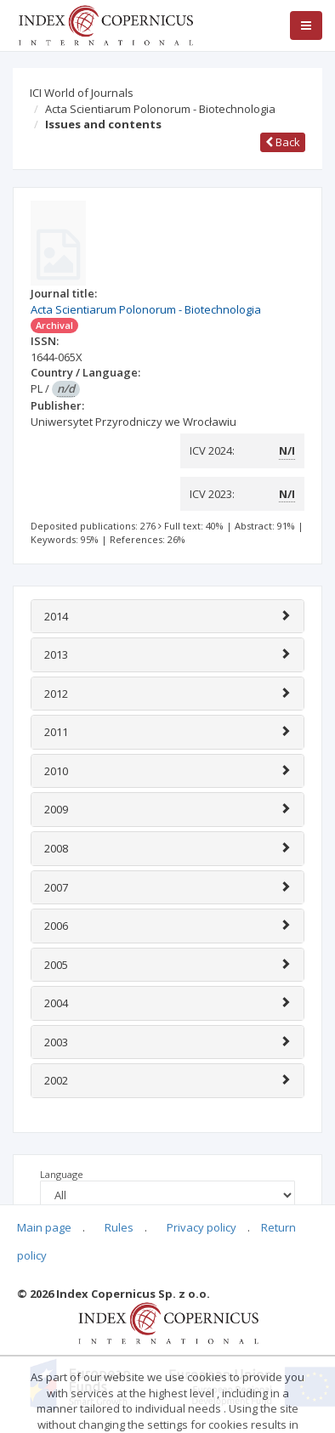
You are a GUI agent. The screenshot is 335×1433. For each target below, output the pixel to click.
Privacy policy (201, 1227)
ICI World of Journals (81, 92)
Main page (44, 1227)
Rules (119, 1227)
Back (282, 142)
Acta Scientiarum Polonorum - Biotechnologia (160, 108)
